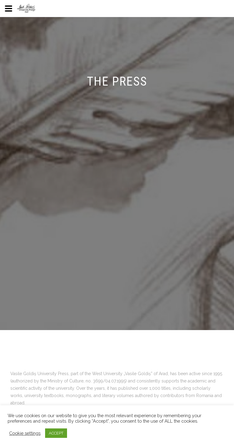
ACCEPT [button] (56, 433)
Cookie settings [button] (25, 433)
